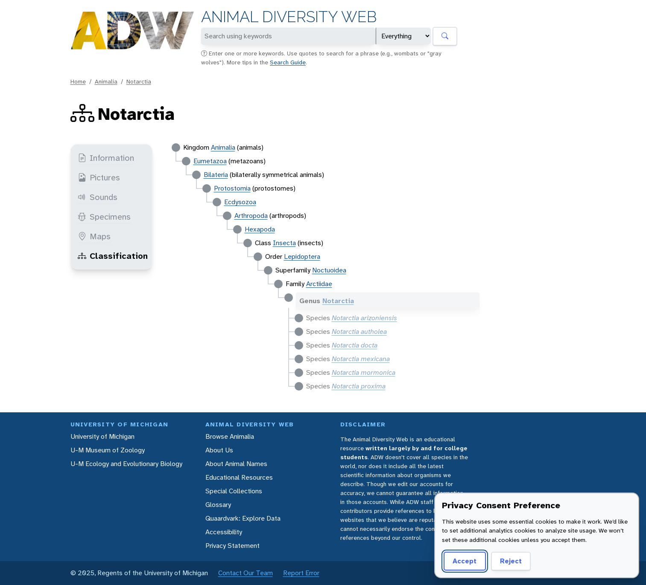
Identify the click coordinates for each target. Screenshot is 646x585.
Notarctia (138, 81)
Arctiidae (319, 283)
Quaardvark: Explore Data (243, 518)
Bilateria (216, 174)
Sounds (97, 197)
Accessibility (223, 531)
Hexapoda (260, 229)
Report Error (301, 572)
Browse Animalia (229, 436)
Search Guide (288, 62)
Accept (464, 560)
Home (78, 81)
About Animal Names (236, 463)
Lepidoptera (302, 256)
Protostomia (232, 188)
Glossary (218, 504)
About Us (219, 450)
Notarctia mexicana (361, 358)
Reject (511, 560)
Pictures (99, 177)
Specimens (104, 216)
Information (106, 157)
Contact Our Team (245, 572)
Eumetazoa (210, 160)
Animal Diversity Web (289, 16)
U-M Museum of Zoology (107, 450)
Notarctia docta (354, 345)
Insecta (284, 242)
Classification (113, 255)
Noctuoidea (329, 270)
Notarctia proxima (359, 386)
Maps (94, 236)
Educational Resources (239, 477)
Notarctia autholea (359, 331)
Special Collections (233, 491)
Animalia (106, 81)
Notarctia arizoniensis (364, 317)
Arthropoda (251, 215)
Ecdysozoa (240, 201)
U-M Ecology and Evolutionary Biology (126, 463)
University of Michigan (102, 436)
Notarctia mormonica (363, 372)
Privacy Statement (232, 545)
